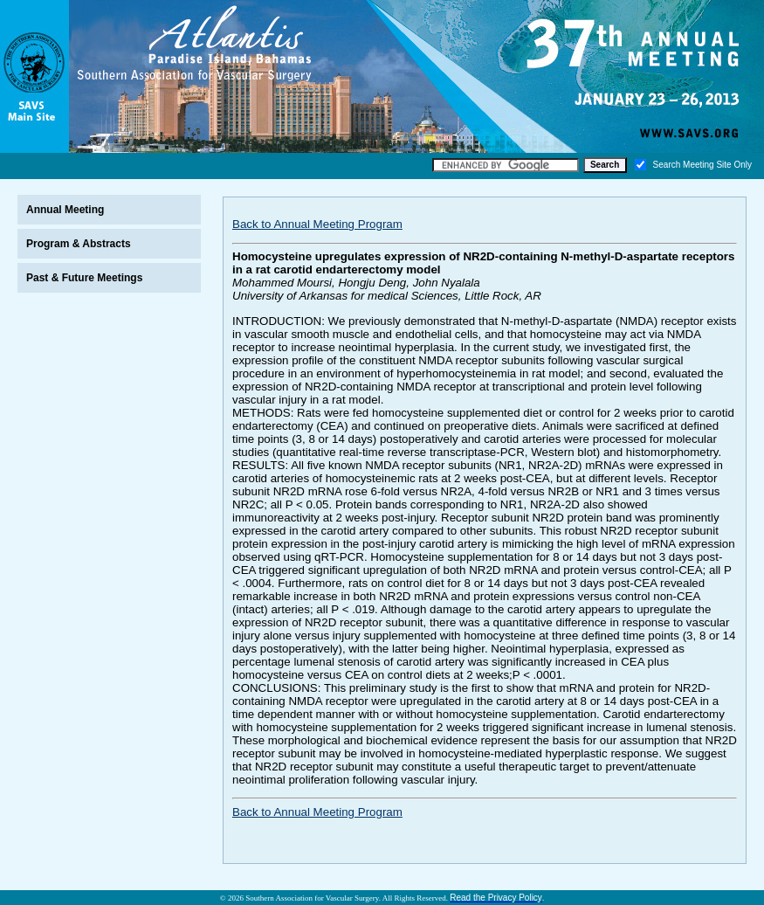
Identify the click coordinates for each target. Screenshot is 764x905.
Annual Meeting (65, 210)
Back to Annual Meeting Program (317, 224)
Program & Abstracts (78, 244)
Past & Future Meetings (84, 278)
